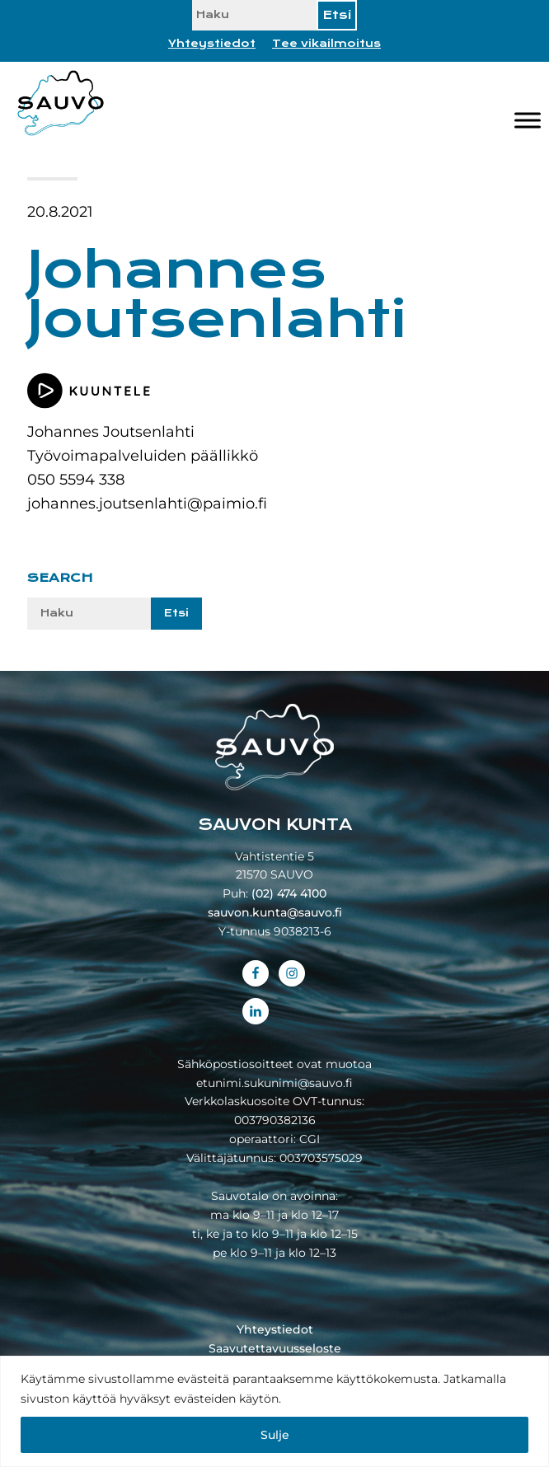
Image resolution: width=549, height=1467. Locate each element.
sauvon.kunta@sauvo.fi (275, 912)
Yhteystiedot (212, 43)
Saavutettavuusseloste (275, 1348)
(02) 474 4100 (288, 893)
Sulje (274, 1434)
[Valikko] (527, 121)
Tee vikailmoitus (326, 43)
